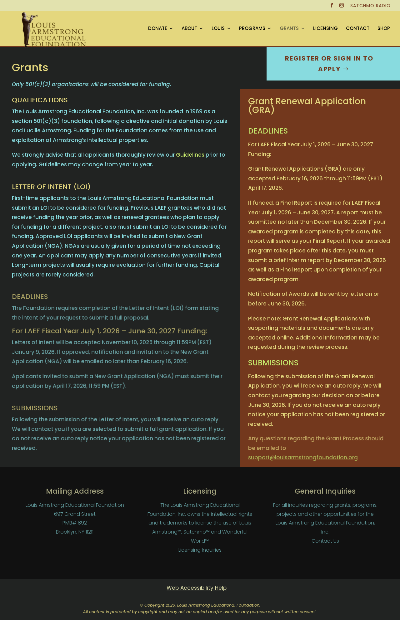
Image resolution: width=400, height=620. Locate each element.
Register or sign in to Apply (329, 63)
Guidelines (189, 155)
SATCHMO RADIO (370, 6)
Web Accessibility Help (197, 588)
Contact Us (325, 540)
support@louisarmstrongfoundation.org (301, 457)
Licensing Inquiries (200, 550)
